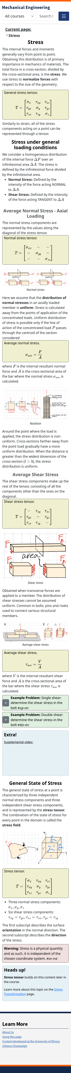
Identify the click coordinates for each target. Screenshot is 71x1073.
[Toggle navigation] (64, 16)
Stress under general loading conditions (35, 145)
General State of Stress (35, 783)
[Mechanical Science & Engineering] (26, 7)
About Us (8, 1032)
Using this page (12, 1037)
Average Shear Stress (36, 474)
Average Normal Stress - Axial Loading (35, 213)
